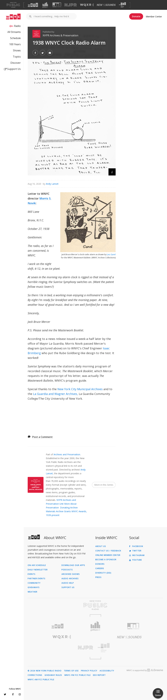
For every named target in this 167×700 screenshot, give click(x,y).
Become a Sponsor (105, 560)
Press (98, 577)
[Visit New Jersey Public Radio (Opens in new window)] (61, 648)
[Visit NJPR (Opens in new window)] (71, 5)
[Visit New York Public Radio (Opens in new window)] (95, 605)
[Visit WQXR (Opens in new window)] (86, 4)
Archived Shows (71, 574)
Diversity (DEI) (103, 573)
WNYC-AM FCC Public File (41, 680)
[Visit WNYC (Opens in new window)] (33, 5)
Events (31, 574)
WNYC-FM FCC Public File (77, 675)
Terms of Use (71, 671)
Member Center (154, 16)
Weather (32, 592)
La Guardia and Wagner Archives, (55, 394)
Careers (99, 568)
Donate (136, 16)
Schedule (15, 38)
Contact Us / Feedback (108, 551)
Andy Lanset (52, 183)
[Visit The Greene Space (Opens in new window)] (122, 5)
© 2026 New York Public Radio (45, 671)
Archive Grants (63, 511)
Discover (15, 62)
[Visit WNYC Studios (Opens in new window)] (57, 5)
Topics (17, 56)
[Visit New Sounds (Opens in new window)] (106, 5)
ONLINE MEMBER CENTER (107, 555)
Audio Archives (70, 579)
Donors (100, 564)
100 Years (15, 44)
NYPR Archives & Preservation (60, 35)
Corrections (35, 675)
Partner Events (36, 579)
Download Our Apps (73, 565)
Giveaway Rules (53, 675)
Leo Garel (111, 254)
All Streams (14, 32)
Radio (17, 26)
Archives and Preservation (67, 454)
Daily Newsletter (38, 570)
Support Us (12, 69)
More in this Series (103, 484)
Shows (17, 50)
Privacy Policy (89, 671)
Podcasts (67, 570)
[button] (112, 171)
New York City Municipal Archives (80, 389)
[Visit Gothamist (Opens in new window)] (45, 5)
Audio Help (68, 583)
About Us (100, 546)
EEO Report (99, 675)
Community (34, 583)
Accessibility (107, 671)
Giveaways (34, 587)
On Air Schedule (37, 565)
